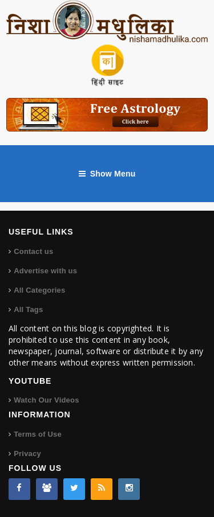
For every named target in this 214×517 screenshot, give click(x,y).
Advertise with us (45, 270)
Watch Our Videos (46, 400)
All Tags (28, 309)
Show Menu (107, 174)
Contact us (33, 251)
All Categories (39, 290)
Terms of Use (38, 434)
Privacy (27, 453)
